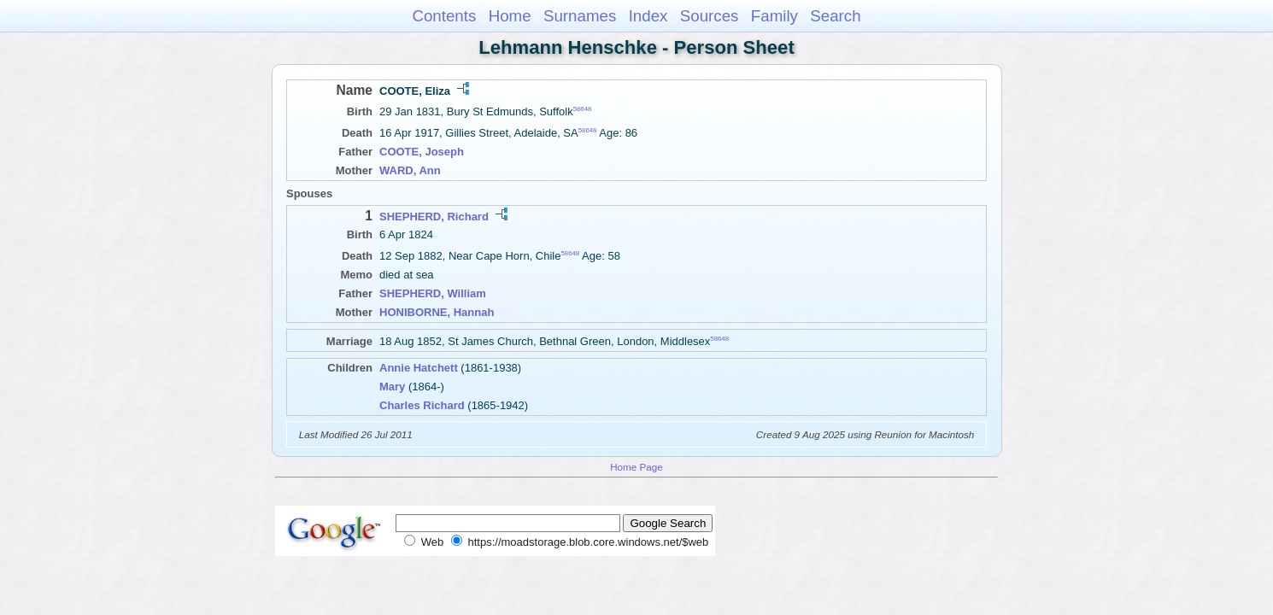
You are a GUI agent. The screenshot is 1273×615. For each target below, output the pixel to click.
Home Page (636, 466)
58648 (582, 109)
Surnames (579, 16)
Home (510, 16)
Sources (709, 16)
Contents (444, 16)
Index (648, 16)
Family (774, 16)
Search (835, 16)
